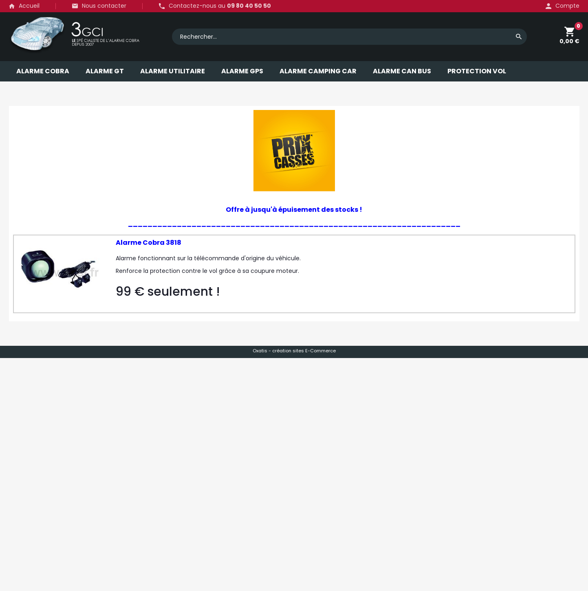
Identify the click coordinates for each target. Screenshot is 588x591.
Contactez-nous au (220, 6)
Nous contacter (104, 6)
